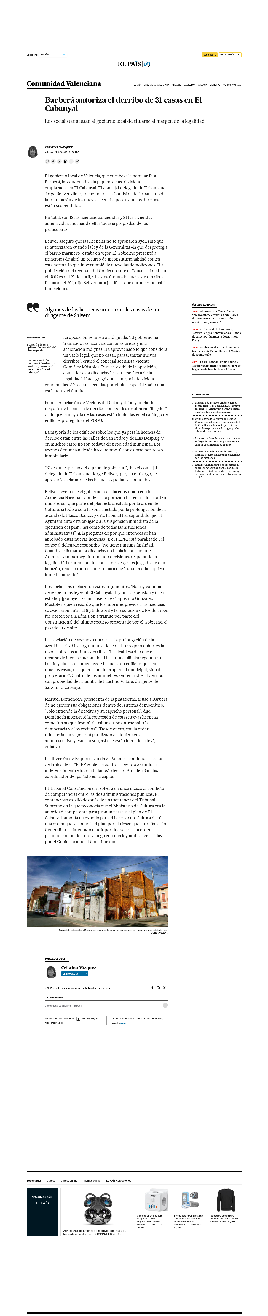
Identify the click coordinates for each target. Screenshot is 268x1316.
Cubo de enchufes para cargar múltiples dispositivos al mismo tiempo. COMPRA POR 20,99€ (149, 1221)
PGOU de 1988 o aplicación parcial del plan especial (41, 347)
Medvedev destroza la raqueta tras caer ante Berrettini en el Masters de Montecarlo (216, 351)
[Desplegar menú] (30, 64)
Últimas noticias (232, 85)
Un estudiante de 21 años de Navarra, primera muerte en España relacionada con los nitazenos (217, 454)
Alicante (176, 85)
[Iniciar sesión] (230, 54)
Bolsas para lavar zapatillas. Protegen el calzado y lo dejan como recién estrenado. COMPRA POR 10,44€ (188, 1221)
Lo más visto (200, 394)
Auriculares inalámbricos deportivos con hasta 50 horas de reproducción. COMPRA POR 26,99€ (94, 1232)
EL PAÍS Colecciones (118, 1180)
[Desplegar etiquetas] (165, 1005)
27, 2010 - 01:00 (67, 152)
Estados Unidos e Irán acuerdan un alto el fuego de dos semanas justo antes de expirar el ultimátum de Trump (217, 441)
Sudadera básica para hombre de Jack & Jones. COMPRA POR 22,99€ (224, 1218)
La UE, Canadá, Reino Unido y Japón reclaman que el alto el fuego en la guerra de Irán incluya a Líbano (216, 365)
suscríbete (210, 55)
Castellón (189, 85)
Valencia (202, 85)
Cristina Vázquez (59, 147)
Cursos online (69, 1180)
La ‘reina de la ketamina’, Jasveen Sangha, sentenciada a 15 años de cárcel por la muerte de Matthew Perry (216, 335)
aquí (123, 1022)
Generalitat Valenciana (156, 85)
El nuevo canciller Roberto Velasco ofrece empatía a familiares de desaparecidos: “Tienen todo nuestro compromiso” (215, 317)
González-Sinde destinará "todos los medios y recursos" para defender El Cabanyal (41, 366)
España (137, 85)
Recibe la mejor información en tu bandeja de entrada (80, 987)
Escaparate (34, 1180)
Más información (55, 1022)
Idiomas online (91, 1180)
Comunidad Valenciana (64, 84)
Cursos (51, 1180)
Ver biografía (75, 974)
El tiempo (215, 85)
